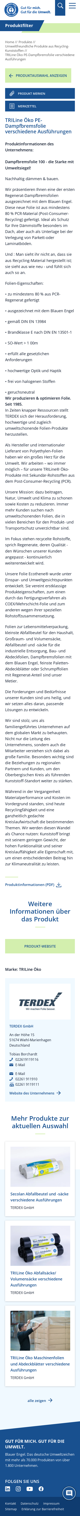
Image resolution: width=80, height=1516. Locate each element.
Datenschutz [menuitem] (30, 1503)
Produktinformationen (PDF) (29, 884)
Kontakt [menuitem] (10, 1503)
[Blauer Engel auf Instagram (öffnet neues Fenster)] (18, 1488)
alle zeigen (37, 1400)
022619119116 (26, 1059)
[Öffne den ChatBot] (69, 1493)
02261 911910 (26, 1079)
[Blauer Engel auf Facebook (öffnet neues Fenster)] (41, 1488)
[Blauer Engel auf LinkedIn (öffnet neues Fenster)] (7, 1488)
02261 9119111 (27, 1084)
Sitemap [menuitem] (11, 1509)
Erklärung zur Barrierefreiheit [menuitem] (43, 1509)
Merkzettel (27, 106)
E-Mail (20, 1064)
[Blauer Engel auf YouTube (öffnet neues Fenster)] (29, 1488)
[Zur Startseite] (28, 10)
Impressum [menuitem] (51, 1503)
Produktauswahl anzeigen (41, 75)
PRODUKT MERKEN (31, 93)
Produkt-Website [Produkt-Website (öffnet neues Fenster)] (40, 946)
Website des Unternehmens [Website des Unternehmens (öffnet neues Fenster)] (31, 1093)
